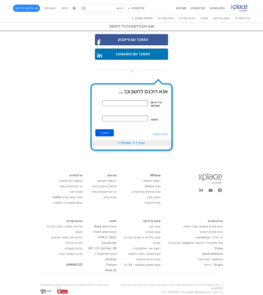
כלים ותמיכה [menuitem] (216, 8)
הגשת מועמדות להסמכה (68, 202)
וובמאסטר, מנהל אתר (210, 259)
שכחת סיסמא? (160, 134)
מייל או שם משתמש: (156, 104)
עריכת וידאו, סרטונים (148, 259)
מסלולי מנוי (76, 192)
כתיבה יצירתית (74, 243)
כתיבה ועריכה (74, 221)
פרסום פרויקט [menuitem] (26, 8)
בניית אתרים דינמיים (211, 232)
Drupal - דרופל (213, 265)
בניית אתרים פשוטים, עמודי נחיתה (203, 226)
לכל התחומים (74, 264)
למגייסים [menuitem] (181, 8)
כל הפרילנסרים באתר (104, 192)
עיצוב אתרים (153, 232)
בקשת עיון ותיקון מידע (51, 284)
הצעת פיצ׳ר (153, 197)
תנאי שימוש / (102, 284)
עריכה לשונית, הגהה (71, 254)
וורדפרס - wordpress (209, 237)
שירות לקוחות (152, 202)
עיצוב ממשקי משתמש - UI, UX (142, 265)
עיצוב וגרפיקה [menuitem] (221, 18)
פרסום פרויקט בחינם (104, 186)
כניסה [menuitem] (65, 8)
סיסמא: (154, 119)
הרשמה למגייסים (107, 181)
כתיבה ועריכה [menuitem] (186, 18)
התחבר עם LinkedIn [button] (123, 54)
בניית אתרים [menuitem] (242, 18)
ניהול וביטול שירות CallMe (67, 197)
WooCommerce (212, 254)
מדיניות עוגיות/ (87, 284)
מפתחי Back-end (105, 226)
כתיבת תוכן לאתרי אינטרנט (67, 237)
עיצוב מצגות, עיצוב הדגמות (144, 254)
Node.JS (111, 270)
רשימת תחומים (152, 181)
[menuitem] (74, 8)
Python (111, 265)
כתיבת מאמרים (74, 248)
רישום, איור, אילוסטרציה (147, 248)
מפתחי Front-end (105, 232)
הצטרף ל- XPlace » (131, 143)
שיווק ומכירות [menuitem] (165, 18)
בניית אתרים (215, 221)
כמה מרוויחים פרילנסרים (146, 192)
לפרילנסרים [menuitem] (198, 8)
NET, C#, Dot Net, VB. (102, 248)
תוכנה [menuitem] (204, 18)
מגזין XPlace (153, 186)
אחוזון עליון (110, 197)
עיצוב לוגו (155, 226)
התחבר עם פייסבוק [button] (122, 41)
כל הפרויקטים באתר (71, 186)
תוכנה (113, 221)
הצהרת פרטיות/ (70, 284)
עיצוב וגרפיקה (152, 221)
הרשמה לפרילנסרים (71, 181)
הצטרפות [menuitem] (50, 8)
